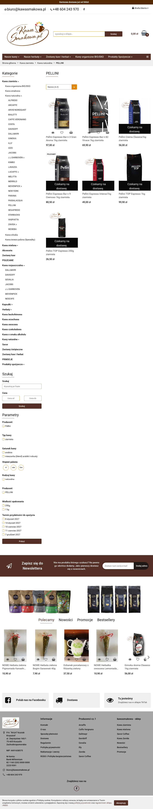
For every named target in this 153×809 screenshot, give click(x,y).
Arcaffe (82, 725)
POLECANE (7, 260)
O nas (43, 729)
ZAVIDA (12, 224)
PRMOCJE (7, 359)
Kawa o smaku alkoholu (14, 334)
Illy (80, 747)
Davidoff (83, 738)
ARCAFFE (12, 105)
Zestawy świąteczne (12, 349)
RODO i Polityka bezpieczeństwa (55, 756)
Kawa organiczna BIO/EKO (17, 86)
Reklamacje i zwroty (49, 752)
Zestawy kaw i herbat (58, 56)
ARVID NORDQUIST (17, 110)
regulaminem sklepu (103, 803)
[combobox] (61, 87)
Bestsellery (122, 747)
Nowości (121, 743)
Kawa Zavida (123, 738)
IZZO (10, 148)
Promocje (121, 752)
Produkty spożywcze (13, 364)
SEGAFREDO (14, 210)
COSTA (11, 124)
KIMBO (11, 162)
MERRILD (12, 181)
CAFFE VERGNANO (17, 119)
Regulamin (45, 743)
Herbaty (7, 309)
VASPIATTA (13, 219)
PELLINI (12, 205)
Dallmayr (83, 734)
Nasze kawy (11, 56)
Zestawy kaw (8, 255)
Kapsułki (7, 304)
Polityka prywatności (50, 747)
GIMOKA (12, 138)
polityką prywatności (82, 803)
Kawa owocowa (10, 324)
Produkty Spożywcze (120, 56)
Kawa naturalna (13, 95)
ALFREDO (12, 100)
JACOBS (12, 153)
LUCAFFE (13, 172)
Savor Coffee (85, 756)
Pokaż (22, 541)
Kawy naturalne (10, 339)
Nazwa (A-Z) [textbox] (53, 87)
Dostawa (44, 738)
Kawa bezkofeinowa (12, 314)
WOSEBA (12, 229)
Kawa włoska (11, 235)
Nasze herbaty (33, 56)
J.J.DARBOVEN (16, 157)
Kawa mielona (10, 245)
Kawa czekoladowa (11, 329)
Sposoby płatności (49, 734)
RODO (5, 805)
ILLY (10, 143)
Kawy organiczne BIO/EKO (89, 56)
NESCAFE (9, 298)
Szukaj (22, 406)
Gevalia (82, 743)
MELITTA (12, 176)
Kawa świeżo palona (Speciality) (20, 239)
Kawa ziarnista (10, 81)
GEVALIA (9, 279)
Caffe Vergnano (86, 729)
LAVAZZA (12, 167)
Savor (5, 344)
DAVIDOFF (13, 129)
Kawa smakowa (12, 91)
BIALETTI (12, 114)
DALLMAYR (13, 134)
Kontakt (44, 725)
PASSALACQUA (15, 200)
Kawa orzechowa (10, 319)
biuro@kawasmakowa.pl (18, 770)
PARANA (12, 195)
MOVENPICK (15, 186)
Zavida (82, 752)
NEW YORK (13, 191)
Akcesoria (7, 250)
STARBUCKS (14, 215)
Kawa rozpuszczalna (13, 265)
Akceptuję (121, 803)
